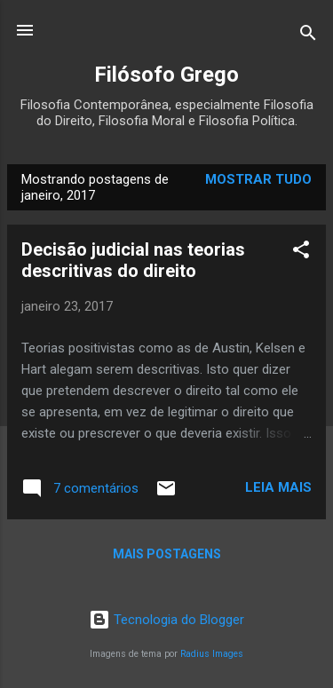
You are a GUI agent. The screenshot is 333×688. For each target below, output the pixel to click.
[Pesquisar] (308, 36)
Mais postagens (167, 554)
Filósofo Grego (166, 74)
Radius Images (211, 654)
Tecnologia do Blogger (166, 620)
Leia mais (278, 487)
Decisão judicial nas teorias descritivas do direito (133, 260)
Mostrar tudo (258, 179)
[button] (301, 252)
